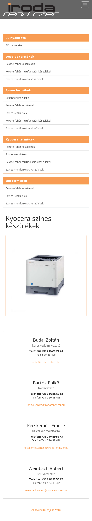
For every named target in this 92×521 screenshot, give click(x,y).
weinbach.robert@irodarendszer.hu (46, 490)
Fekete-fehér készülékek (20, 64)
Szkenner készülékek (18, 98)
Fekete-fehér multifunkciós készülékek (28, 71)
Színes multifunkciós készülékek (25, 79)
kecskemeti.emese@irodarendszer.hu (46, 447)
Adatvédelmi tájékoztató (46, 510)
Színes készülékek (16, 113)
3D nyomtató (14, 45)
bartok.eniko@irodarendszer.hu (46, 405)
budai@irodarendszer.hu (46, 362)
